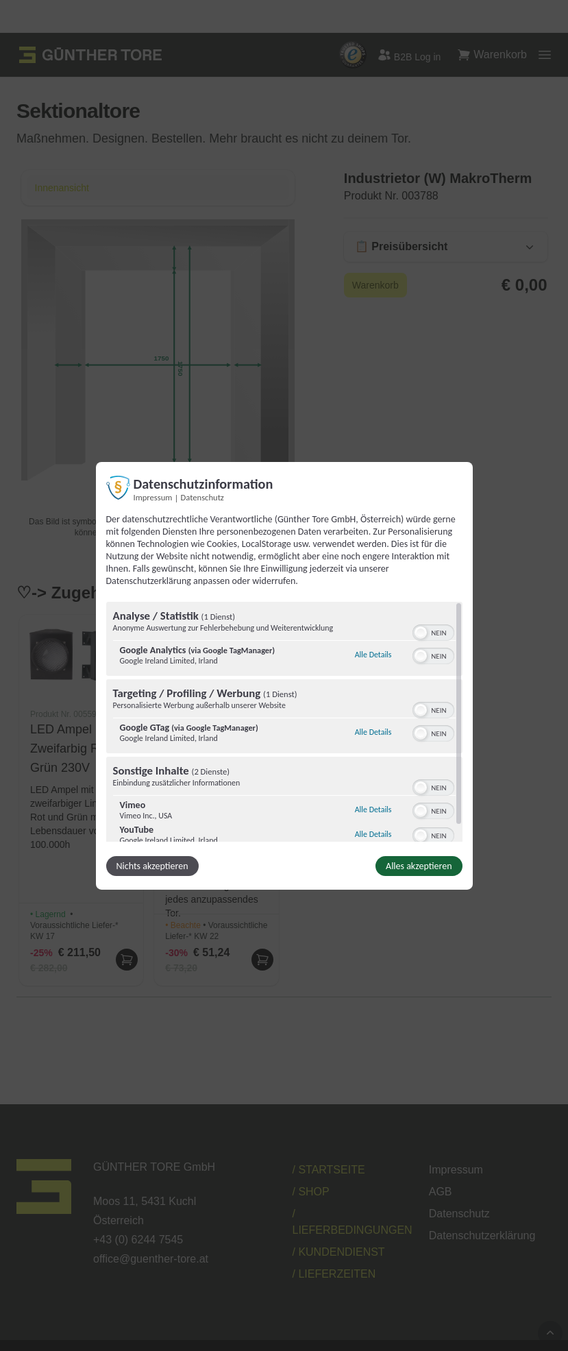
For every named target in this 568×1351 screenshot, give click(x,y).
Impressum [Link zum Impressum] (153, 496)
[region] (284, 722)
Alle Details (373, 654)
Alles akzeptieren (419, 866)
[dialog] (284, 675)
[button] (421, 632)
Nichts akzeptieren (152, 866)
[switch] (433, 631)
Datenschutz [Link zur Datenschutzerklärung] (202, 496)
